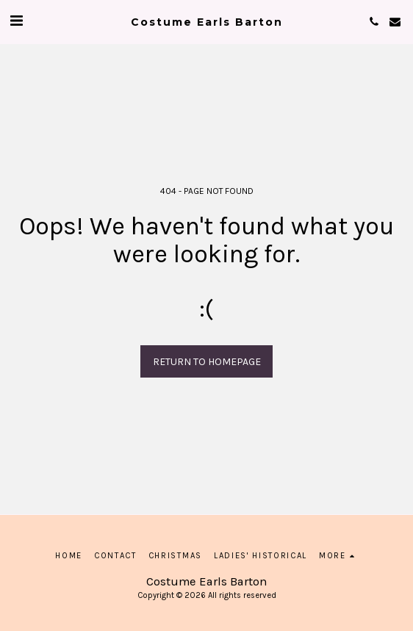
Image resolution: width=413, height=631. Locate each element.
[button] (16, 21)
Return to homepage (207, 362)
